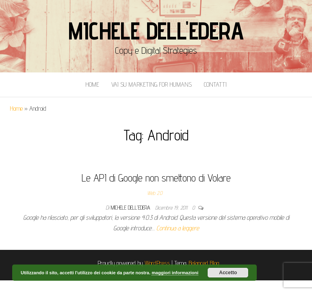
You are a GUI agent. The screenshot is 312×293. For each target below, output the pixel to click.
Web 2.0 (154, 193)
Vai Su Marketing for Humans (151, 84)
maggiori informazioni (175, 272)
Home (92, 84)
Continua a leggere (177, 228)
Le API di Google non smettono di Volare (156, 177)
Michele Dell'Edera (155, 30)
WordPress (157, 263)
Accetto (228, 273)
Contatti (215, 84)
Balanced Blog (203, 263)
